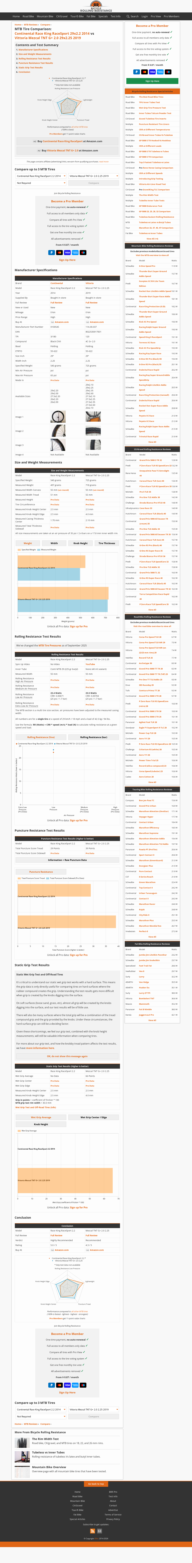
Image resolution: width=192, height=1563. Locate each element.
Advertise (113, 1510)
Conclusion (24, 71)
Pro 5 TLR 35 (145, 491)
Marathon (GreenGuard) (151, 860)
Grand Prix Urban (147, 805)
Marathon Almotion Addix (152, 838)
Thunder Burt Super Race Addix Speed (154, 299)
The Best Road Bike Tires (151, 96)
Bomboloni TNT (146, 998)
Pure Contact (145, 871)
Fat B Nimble (145, 1009)
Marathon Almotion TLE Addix (154, 844)
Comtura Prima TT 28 (149, 690)
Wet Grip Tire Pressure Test (152, 107)
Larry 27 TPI (144, 993)
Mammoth (144, 1004)
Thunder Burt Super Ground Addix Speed (153, 273)
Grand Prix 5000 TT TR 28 (151, 668)
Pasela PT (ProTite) (148, 849)
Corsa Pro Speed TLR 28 (150, 637)
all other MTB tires (79, 126)
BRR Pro (113, 1491)
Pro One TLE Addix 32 (149, 567)
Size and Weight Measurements (35, 54)
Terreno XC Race (147, 342)
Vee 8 (141, 971)
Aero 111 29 (144, 738)
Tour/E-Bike (77, 16)
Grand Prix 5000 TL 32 (149, 572)
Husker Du (144, 987)
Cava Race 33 (145, 508)
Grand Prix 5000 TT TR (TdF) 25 (153, 674)
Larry (141, 976)
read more (103, 161)
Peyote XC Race (146, 415)
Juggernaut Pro (146, 1014)
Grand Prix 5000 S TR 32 (150, 460)
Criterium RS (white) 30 (150, 749)
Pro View (156, 16)
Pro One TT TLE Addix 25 (150, 679)
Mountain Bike (45, 16)
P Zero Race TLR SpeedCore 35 (154, 604)
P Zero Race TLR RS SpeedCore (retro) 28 (153, 703)
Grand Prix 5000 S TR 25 (150, 716)
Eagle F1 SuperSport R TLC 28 (153, 727)
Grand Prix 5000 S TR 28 (150, 696)
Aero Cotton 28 (146, 776)
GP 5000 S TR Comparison (151, 156)
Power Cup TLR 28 (147, 733)
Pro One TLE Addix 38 (149, 497)
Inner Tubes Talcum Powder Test (155, 113)
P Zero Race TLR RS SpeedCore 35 (155, 486)
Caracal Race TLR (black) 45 (152, 583)
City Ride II (144, 915)
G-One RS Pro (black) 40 (150, 545)
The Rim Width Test (148, 195)
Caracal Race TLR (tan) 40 (151, 481)
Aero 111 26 (144, 755)
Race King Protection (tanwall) (154, 395)
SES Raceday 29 (146, 685)
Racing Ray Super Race (150, 353)
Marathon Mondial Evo (150, 925)
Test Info (116, 16)
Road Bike (28, 16)
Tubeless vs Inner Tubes (150, 233)
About (113, 1500)
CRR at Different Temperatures (154, 129)
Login (145, 16)
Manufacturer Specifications (33, 49)
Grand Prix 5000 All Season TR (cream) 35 (153, 521)
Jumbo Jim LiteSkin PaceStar (153, 954)
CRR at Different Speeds (150, 173)
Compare (45, 1424)
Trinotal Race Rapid (148, 436)
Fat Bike (91, 16)
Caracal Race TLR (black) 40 (152, 513)
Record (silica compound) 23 (152, 765)
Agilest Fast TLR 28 (148, 722)
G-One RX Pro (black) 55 (150, 359)
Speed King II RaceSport (150, 337)
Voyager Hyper (146, 816)
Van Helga (144, 982)
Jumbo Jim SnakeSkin (149, 960)
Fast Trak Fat (145, 965)
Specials (103, 16)
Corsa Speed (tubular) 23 (151, 771)
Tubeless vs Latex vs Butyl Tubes (155, 222)
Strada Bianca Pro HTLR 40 (152, 502)
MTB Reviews (31, 1424)
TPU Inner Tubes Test (149, 102)
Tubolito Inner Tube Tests (151, 200)
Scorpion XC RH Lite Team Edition (151, 283)
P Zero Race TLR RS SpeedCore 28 (155, 744)
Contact (113, 1505)
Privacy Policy (113, 1519)
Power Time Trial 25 (148, 760)
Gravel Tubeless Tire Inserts (152, 118)
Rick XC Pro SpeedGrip (150, 348)
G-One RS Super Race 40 (150, 578)
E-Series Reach (146, 876)
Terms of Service (113, 1514)
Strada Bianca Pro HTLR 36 (152, 556)
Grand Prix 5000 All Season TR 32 (155, 589)
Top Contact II (146, 887)
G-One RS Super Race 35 (150, 550)
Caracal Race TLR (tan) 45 (151, 539)
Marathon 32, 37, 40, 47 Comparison (156, 227)
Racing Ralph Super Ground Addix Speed (152, 329)
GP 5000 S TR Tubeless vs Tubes (154, 151)
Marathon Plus (146, 920)
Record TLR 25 (146, 657)
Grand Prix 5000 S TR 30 (150, 711)
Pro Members (171, 16)
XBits (96, 1538)
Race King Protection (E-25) (152, 306)
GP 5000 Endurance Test (150, 206)
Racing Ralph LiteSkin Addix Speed (152, 387)
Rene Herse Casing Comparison (156, 167)
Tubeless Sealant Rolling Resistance (156, 217)
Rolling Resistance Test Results (35, 58)
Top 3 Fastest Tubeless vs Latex (154, 162)
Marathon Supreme (148, 833)
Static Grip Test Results (31, 67)
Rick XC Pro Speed (147, 321)
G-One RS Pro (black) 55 (150, 364)
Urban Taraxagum (148, 893)
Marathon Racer (147, 904)
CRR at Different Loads (150, 146)
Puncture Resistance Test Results (36, 63)
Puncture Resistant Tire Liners (154, 124)
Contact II (144, 898)
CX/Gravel (61, 16)
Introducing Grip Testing (151, 178)
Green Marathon (147, 882)
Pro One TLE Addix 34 (149, 529)
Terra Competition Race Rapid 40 (154, 596)
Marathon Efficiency (149, 827)
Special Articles (77, 1519)
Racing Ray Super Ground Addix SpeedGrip (154, 377)
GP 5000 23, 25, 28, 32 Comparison (155, 211)
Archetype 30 (145, 663)
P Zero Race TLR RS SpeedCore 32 (155, 465)
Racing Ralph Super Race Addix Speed (154, 429)
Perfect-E (143, 931)
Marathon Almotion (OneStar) (154, 811)
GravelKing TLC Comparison (154, 189)
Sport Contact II (146, 855)
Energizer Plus (146, 865)
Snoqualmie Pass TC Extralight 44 (154, 473)
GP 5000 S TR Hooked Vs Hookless (155, 140)
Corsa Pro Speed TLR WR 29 (152, 642)
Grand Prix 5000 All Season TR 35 (155, 534)
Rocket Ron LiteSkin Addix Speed (155, 291)
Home (16, 16)
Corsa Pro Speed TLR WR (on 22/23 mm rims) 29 (152, 650)
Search (135, 16)
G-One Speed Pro (147, 266)
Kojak (142, 909)
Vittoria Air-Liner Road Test (152, 184)
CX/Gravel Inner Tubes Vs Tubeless (156, 135)
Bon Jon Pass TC (146, 800)
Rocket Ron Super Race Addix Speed (153, 408)
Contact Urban (146, 822)
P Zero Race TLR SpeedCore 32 (154, 561)
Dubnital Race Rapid (149, 369)
